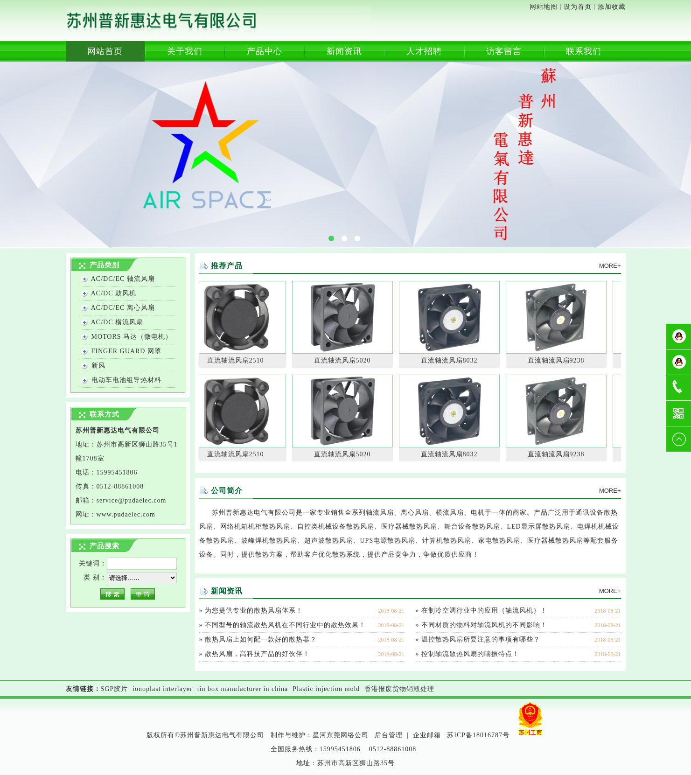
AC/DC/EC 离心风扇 (123, 307)
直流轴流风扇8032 (450, 360)
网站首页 (105, 51)
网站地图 (544, 6)
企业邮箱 (427, 735)
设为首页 (578, 6)
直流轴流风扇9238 (557, 360)
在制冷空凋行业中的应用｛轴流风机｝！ (484, 610)
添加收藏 (612, 6)
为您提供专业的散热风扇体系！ (254, 610)
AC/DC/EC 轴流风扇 (123, 278)
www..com (126, 514)
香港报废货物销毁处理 (399, 688)
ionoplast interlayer (162, 688)
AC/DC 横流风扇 (117, 322)
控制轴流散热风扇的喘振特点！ (470, 653)
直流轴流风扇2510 (237, 360)
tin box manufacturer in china (242, 688)
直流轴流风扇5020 (343, 360)
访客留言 (504, 51)
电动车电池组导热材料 (126, 380)
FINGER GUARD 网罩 (126, 351)
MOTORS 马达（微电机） (132, 336)
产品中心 (264, 51)
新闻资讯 (344, 51)
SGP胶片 (114, 688)
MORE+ (610, 265)
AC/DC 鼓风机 (113, 293)
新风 (98, 365)
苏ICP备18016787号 (478, 735)
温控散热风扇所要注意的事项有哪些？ (480, 639)
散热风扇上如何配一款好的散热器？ (261, 639)
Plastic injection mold (326, 688)
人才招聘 (424, 51)
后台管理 (389, 735)
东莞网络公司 (348, 735)
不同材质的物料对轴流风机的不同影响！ (484, 624)
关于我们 (184, 51)
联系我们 (583, 51)
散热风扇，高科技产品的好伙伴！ (257, 653)
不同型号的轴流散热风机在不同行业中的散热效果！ (285, 624)
